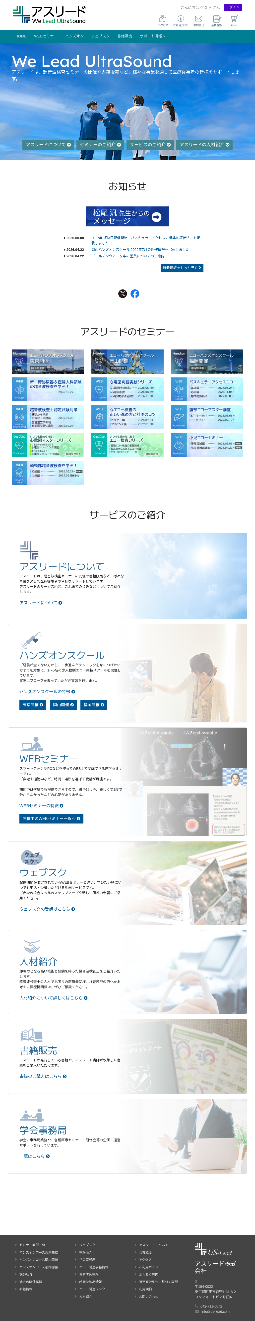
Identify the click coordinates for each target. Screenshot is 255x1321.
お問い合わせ (146, 1297)
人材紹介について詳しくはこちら (53, 998)
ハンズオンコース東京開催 (36, 1252)
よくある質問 (146, 1274)
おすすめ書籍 (87, 1274)
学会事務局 (85, 1260)
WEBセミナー (46, 36)
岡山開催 (63, 705)
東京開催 (33, 705)
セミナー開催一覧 (30, 1245)
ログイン (232, 7)
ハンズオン (74, 36)
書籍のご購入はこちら (43, 1076)
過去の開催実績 (28, 1282)
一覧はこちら (34, 1156)
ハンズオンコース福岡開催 (36, 1267)
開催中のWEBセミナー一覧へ (51, 819)
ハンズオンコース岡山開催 (36, 1260)
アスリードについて (48, 144)
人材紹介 (83, 1297)
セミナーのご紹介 (100, 144)
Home (21, 36)
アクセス (143, 1260)
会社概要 (143, 1252)
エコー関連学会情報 (91, 1267)
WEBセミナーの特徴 (41, 806)
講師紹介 (23, 1274)
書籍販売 (124, 36)
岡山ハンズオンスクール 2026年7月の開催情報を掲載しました (140, 250)
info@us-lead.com (215, 1312)
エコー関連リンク (90, 1289)
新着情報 (23, 1289)
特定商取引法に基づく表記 (156, 1282)
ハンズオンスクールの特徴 (47, 691)
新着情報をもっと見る (182, 268)
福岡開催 (94, 705)
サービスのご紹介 (150, 144)
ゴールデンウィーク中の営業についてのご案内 (128, 256)
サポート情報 (153, 36)
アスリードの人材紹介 (204, 144)
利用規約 (143, 1289)
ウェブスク (100, 36)
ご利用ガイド (146, 1267)
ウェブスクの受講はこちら (47, 909)
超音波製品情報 (88, 1282)
